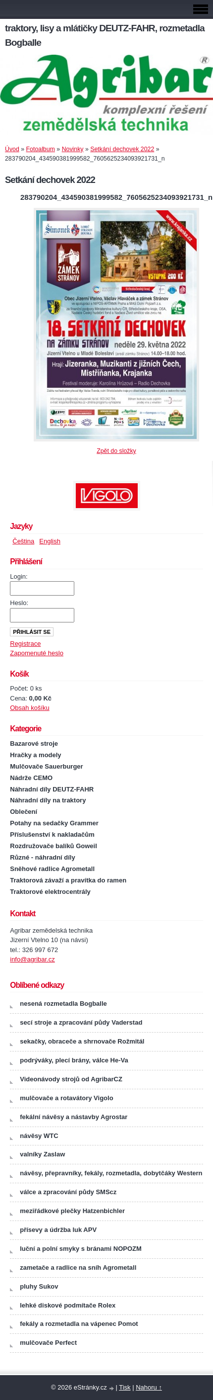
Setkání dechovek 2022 (122, 149)
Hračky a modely (35, 755)
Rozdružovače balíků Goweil (53, 846)
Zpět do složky (116, 450)
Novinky (73, 149)
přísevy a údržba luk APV (58, 1229)
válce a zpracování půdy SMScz (68, 1192)
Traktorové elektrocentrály (50, 891)
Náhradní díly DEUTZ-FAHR (52, 789)
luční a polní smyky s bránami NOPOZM (81, 1248)
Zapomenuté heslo (36, 653)
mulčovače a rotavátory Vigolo (66, 1098)
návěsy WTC (39, 1135)
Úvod (12, 149)
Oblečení (23, 811)
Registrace (25, 643)
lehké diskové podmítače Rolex (67, 1305)
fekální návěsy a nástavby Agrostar (73, 1117)
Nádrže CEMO (31, 778)
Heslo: (19, 603)
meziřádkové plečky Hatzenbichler (72, 1211)
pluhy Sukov (39, 1286)
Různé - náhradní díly (42, 857)
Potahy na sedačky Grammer (54, 823)
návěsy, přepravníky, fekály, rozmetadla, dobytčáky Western (111, 1173)
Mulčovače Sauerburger (46, 766)
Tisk (124, 1387)
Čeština (23, 541)
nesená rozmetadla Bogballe (63, 1003)
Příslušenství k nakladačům (52, 834)
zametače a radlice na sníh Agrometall (78, 1267)
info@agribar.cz (32, 959)
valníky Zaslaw (42, 1154)
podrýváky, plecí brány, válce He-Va (74, 1060)
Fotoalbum (40, 149)
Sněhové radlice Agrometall (52, 869)
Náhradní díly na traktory (48, 800)
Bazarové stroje (34, 743)
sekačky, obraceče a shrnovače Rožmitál (82, 1041)
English (49, 541)
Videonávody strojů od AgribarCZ (71, 1079)
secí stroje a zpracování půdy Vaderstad (81, 1022)
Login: (18, 576)
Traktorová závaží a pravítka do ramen (68, 880)
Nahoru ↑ (149, 1387)
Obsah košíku (30, 707)
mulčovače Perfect (48, 1342)
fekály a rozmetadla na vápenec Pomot (79, 1323)
